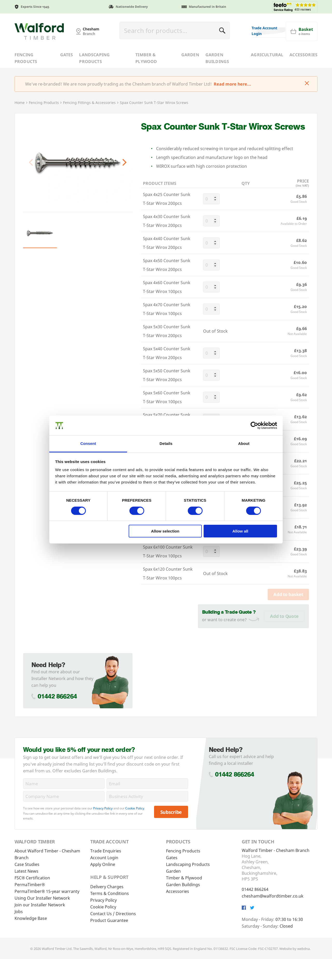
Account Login (104, 857)
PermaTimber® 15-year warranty (47, 891)
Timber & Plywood (146, 58)
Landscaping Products (94, 58)
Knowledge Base (31, 918)
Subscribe (171, 812)
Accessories (303, 55)
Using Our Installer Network (42, 898)
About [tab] (244, 443)
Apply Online (102, 864)
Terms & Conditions (109, 893)
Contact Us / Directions (113, 913)
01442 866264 (57, 696)
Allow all (240, 531)
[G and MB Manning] (39, 31)
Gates (66, 55)
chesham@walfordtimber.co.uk (272, 896)
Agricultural (267, 55)
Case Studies (27, 864)
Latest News (26, 871)
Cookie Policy (134, 808)
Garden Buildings (217, 58)
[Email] (147, 783)
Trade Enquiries (105, 851)
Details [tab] (166, 443)
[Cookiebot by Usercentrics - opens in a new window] (254, 425)
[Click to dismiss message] (307, 83)
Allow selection (165, 531)
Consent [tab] (88, 443)
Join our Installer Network (40, 905)
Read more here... (232, 84)
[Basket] (301, 31)
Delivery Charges (106, 887)
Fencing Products (26, 58)
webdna (303, 948)
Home (20, 102)
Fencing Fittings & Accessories (89, 102)
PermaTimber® (30, 884)
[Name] (64, 783)
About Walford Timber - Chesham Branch (47, 854)
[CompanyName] (64, 796)
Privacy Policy (103, 808)
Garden (190, 55)
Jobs (19, 911)
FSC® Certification (32, 878)
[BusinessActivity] (147, 796)
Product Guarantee (109, 920)
